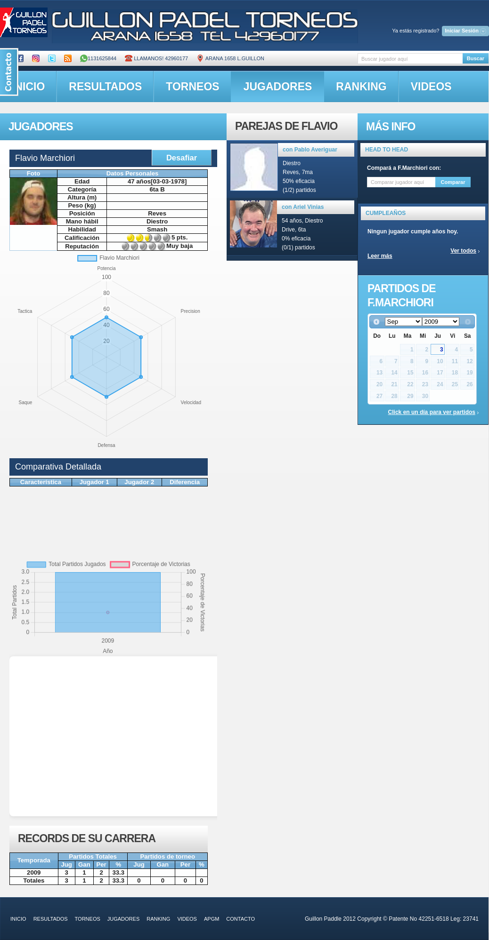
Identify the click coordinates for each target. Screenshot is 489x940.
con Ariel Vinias (303, 207)
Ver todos (463, 250)
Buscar (475, 58)
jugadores (278, 86)
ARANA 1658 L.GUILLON (230, 58)
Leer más (379, 256)
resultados (105, 86)
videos (431, 86)
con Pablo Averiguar (310, 149)
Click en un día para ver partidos (431, 412)
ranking (361, 86)
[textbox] (410, 58)
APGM (211, 919)
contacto (240, 919)
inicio (18, 919)
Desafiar (181, 157)
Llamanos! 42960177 (156, 58)
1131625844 (98, 58)
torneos (192, 86)
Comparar (453, 182)
